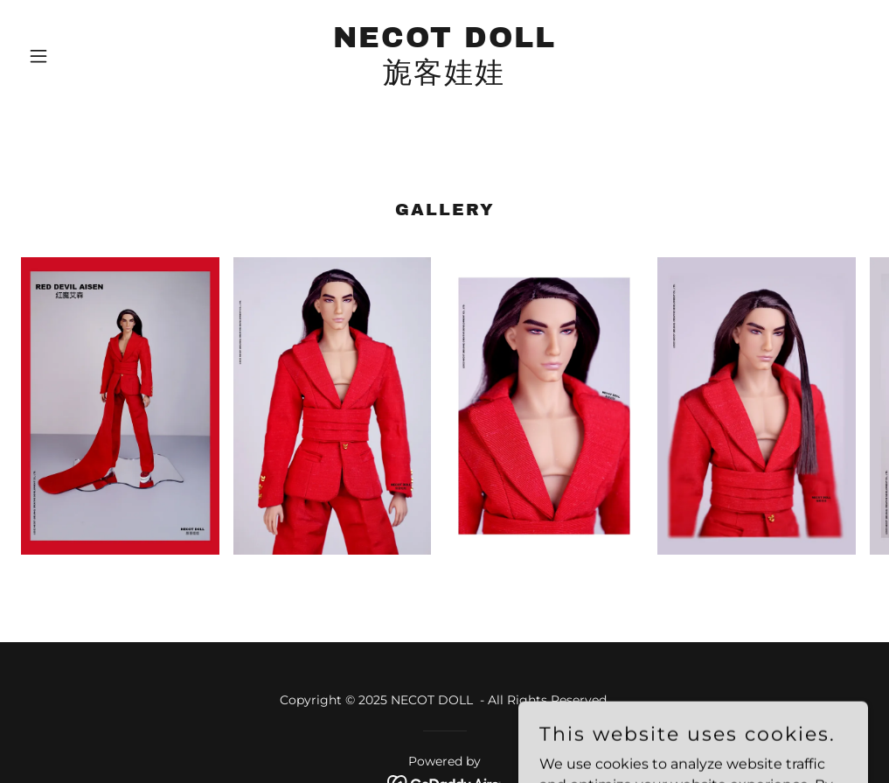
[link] (444, 77)
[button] (84, 55)
